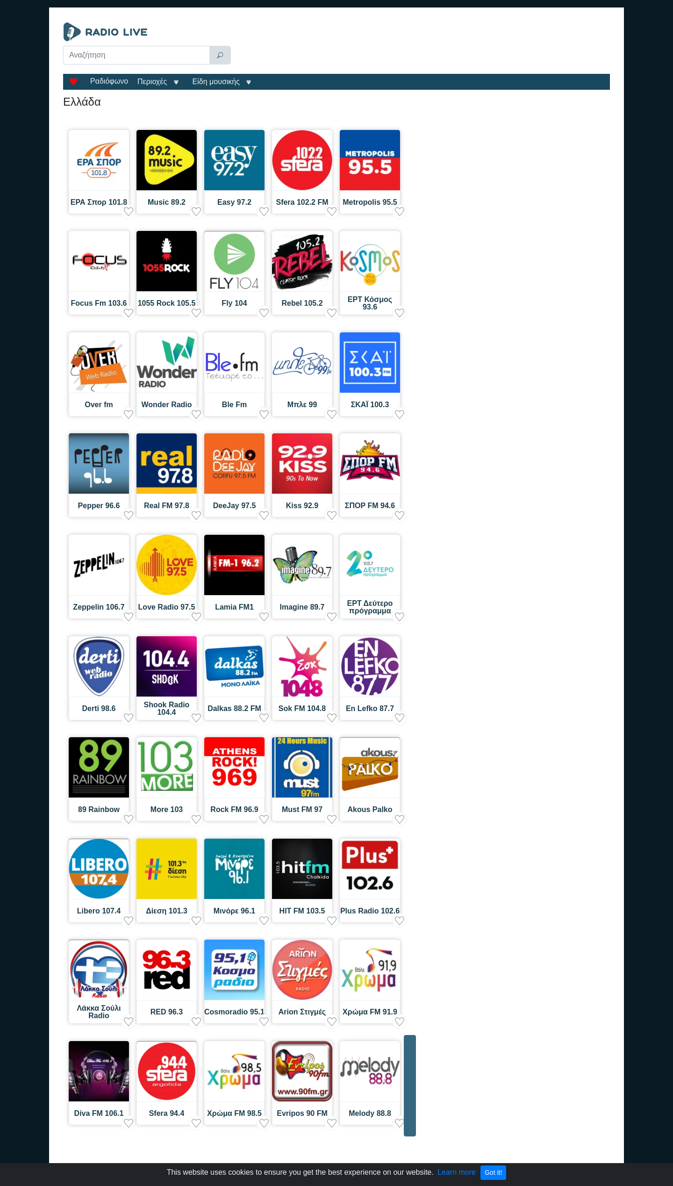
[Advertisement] (422, 45)
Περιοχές (153, 82)
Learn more (456, 1172)
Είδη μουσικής (216, 82)
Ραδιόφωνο (109, 81)
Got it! (493, 1172)
